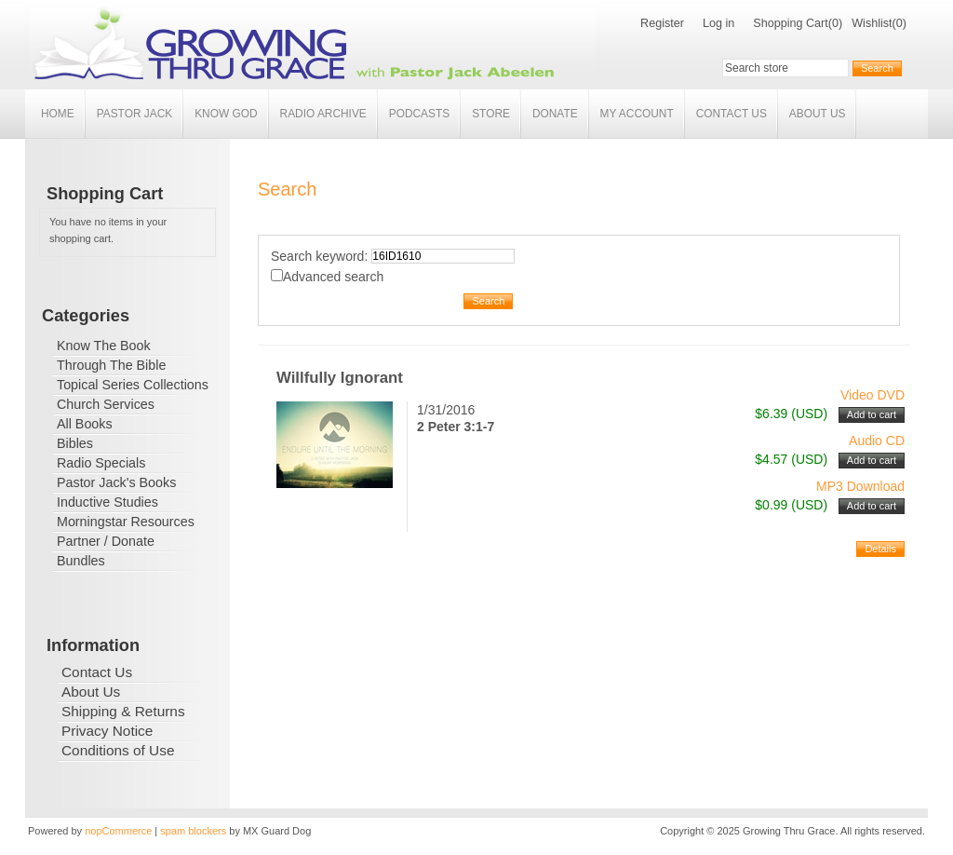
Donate (555, 113)
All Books (85, 423)
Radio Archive (323, 113)
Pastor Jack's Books (116, 482)
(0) (835, 23)
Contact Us (731, 113)
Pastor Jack (135, 113)
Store (491, 113)
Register (662, 23)
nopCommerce (118, 830)
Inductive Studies (107, 502)
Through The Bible (111, 365)
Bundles (81, 560)
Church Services (105, 404)
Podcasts (419, 113)
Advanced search (333, 276)
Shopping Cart (790, 23)
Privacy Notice (107, 731)
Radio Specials (101, 462)
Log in (718, 23)
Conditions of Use (117, 750)
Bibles (75, 443)
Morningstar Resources (126, 521)
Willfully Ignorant (339, 378)
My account (637, 113)
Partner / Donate (105, 541)
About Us (817, 113)
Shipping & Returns (123, 711)
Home (57, 113)
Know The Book (104, 345)
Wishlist (872, 23)
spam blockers (193, 830)
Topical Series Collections (132, 384)
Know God (226, 113)
